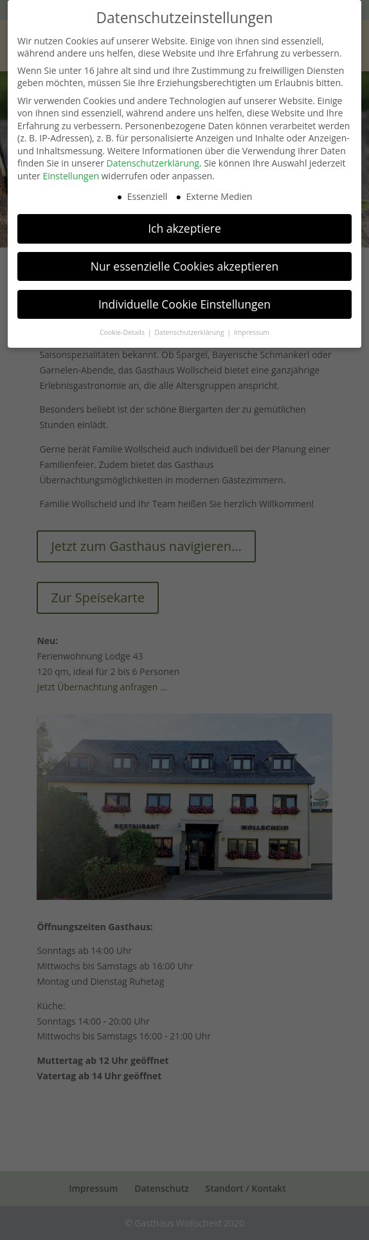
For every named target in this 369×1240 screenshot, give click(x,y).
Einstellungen (70, 171)
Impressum (251, 327)
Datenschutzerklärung (153, 158)
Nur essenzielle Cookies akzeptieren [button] (185, 261)
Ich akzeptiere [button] (184, 223)
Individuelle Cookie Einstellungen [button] (184, 299)
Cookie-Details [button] (123, 327)
